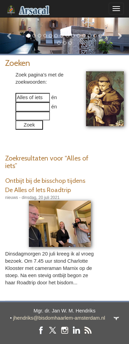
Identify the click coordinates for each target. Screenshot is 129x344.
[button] (9, 35)
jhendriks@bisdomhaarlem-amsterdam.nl (59, 318)
